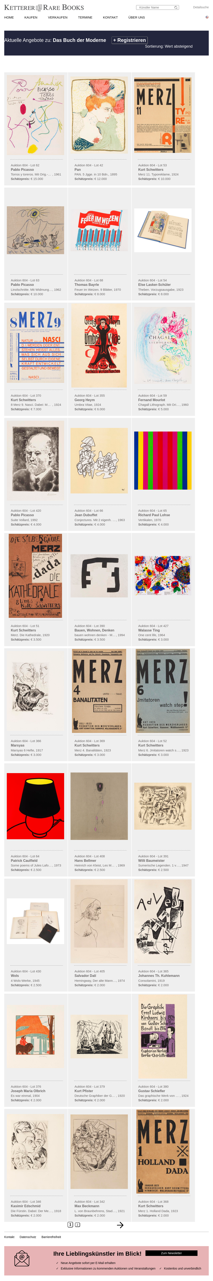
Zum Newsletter (171, 1253)
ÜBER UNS (136, 17)
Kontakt (9, 1237)
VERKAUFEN (58, 17)
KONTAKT (110, 17)
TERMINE (85, 17)
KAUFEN (30, 17)
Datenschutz (28, 1237)
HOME (9, 17)
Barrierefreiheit (51, 1237)
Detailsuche (201, 7)
